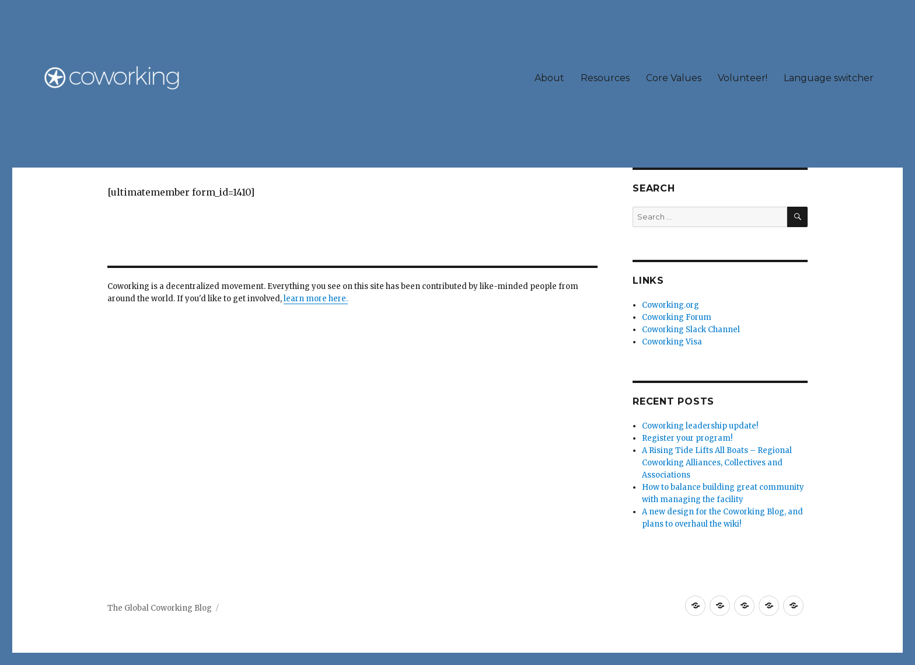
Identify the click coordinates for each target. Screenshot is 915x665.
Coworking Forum (676, 317)
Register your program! (687, 438)
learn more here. (316, 299)
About (549, 77)
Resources (605, 77)
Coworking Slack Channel (691, 330)
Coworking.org (670, 305)
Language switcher (829, 77)
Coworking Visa (672, 342)
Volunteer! (742, 77)
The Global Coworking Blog (159, 608)
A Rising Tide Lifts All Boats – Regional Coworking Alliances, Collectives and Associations (717, 462)
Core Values (673, 77)
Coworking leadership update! (700, 426)
